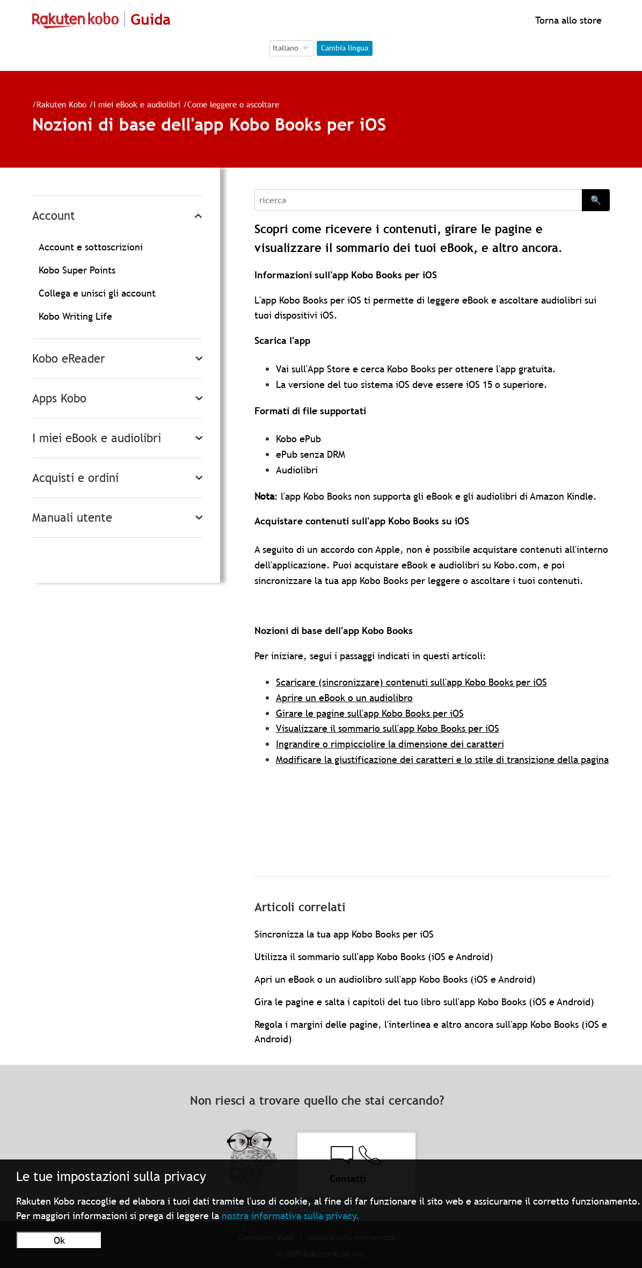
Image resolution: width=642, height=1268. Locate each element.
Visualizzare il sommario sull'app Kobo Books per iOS (387, 728)
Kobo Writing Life (75, 316)
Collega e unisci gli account (97, 293)
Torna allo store (567, 20)
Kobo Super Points (77, 270)
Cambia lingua (344, 48)
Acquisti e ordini (75, 478)
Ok (59, 1240)
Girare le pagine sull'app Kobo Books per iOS (370, 713)
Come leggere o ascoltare (233, 104)
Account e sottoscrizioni (91, 247)
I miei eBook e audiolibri (136, 104)
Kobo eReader (68, 358)
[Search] (418, 200)
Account (53, 215)
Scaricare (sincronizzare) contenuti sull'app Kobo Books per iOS (411, 682)
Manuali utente (72, 517)
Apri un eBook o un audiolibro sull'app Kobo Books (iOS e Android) (395, 979)
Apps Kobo (59, 398)
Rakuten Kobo (61, 104)
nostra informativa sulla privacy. (291, 1215)
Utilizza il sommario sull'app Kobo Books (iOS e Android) (373, 956)
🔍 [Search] (595, 200)
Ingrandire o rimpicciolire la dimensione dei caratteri (390, 744)
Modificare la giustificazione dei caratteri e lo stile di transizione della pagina (442, 759)
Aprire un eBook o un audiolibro (344, 697)
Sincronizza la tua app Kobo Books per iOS (344, 934)
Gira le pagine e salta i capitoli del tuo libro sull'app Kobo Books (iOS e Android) (424, 1002)
